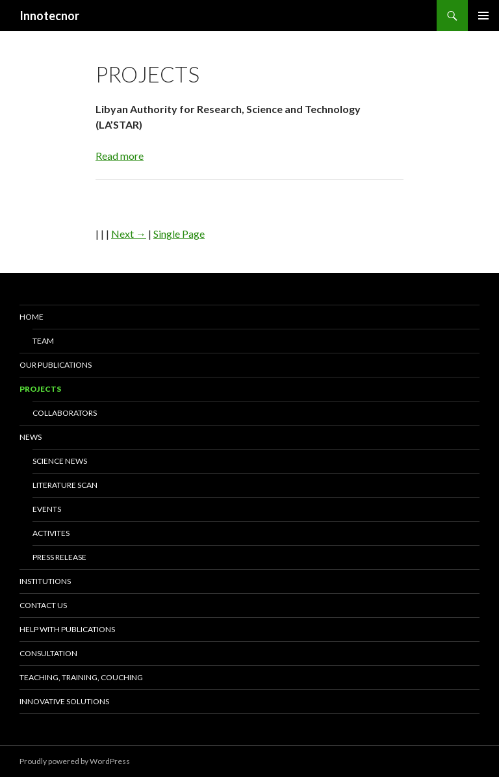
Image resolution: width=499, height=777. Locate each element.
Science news (59, 461)
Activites (51, 533)
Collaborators (64, 413)
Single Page (179, 233)
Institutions (45, 581)
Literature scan (64, 485)
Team (43, 341)
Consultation (48, 653)
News (30, 437)
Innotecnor (49, 15)
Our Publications (55, 365)
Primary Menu (483, 15)
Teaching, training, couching (81, 677)
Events (46, 509)
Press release (59, 557)
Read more (120, 155)
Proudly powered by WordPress (74, 761)
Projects (40, 389)
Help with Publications (67, 629)
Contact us (43, 605)
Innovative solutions (64, 701)
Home (31, 317)
